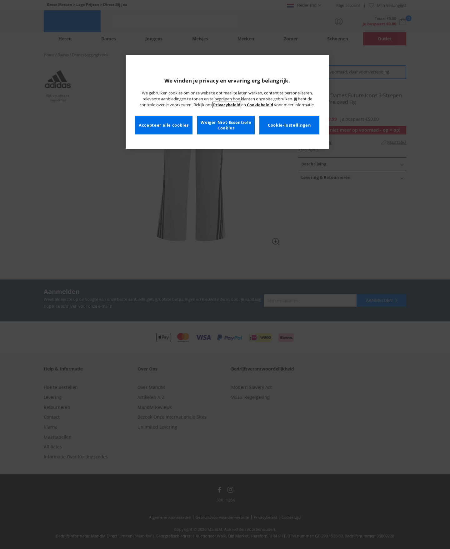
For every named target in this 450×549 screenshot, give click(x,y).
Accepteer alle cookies (164, 125)
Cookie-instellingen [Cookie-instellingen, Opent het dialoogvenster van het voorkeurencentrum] (289, 125)
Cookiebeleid (260, 105)
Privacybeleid (226, 105)
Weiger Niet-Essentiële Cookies (226, 125)
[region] (227, 102)
